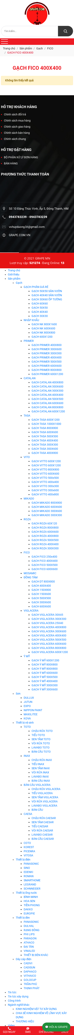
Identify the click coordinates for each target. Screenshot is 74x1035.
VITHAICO (30, 975)
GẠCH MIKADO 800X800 (47, 502)
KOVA (27, 718)
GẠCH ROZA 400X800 (45, 535)
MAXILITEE (30, 714)
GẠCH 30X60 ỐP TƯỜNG (47, 299)
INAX (27, 755)
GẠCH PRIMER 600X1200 (47, 374)
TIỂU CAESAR (40, 826)
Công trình (14, 1000)
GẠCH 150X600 (41, 594)
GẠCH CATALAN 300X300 (47, 390)
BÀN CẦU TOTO (41, 751)
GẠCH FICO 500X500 (45, 565)
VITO (27, 457)
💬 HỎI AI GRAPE (56, 1026)
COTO (27, 843)
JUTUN (28, 701)
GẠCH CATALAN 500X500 (47, 399)
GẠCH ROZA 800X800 (45, 527)
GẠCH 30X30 (40, 316)
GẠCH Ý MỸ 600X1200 (45, 660)
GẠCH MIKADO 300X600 (47, 511)
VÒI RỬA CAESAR (42, 830)
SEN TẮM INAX (41, 768)
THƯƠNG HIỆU (25, 1021)
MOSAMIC (30, 573)
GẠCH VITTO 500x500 (45, 477)
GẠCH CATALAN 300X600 (47, 386)
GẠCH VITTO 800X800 (45, 469)
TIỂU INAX (38, 764)
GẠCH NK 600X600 (43, 328)
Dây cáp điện (23, 959)
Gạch (19, 282)
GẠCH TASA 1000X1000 (46, 423)
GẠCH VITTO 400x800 (45, 494)
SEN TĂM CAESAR (43, 822)
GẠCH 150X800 (41, 589)
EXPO (27, 706)
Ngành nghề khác (18, 1004)
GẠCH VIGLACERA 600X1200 (50, 652)
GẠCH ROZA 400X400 (45, 544)
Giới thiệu (13, 274)
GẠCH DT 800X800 (43, 581)
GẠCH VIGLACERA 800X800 (49, 647)
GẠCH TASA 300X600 (45, 448)
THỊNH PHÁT (31, 988)
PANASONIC (31, 863)
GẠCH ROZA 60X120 (44, 523)
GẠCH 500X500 (41, 598)
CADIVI (28, 963)
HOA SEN (29, 901)
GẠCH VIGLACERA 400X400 (49, 635)
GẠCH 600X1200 (42, 336)
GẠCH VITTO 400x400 (45, 482)
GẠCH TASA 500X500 (45, 436)
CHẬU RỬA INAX (42, 760)
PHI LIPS (29, 934)
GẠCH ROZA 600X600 (45, 531)
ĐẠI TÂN (29, 946)
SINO (27, 867)
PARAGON (30, 938)
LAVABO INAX (40, 776)
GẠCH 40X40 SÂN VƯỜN (47, 295)
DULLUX (29, 697)
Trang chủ (14, 270)
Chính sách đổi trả (13, 114)
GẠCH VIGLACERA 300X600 (49, 631)
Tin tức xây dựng (18, 996)
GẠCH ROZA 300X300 (45, 548)
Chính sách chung (13, 138)
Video (11, 1025)
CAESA (28, 813)
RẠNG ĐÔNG (31, 930)
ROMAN (29, 876)
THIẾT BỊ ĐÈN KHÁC (36, 955)
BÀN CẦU (37, 809)
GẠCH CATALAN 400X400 (47, 394)
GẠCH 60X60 (40, 303)
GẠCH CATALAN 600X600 (47, 403)
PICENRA (29, 851)
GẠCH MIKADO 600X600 (47, 506)
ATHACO (29, 942)
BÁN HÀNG (9, 163)
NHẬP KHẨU (31, 320)
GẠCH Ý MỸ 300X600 (45, 689)
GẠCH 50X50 (40, 307)
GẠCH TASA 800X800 (45, 428)
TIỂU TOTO (38, 735)
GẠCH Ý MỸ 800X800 (45, 664)
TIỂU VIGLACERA (42, 793)
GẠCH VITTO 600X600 (45, 473)
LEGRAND (30, 884)
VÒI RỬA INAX (40, 772)
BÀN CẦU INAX (41, 780)
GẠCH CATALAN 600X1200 (48, 411)
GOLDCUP (30, 979)
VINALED (29, 950)
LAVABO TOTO (41, 747)
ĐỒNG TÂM (30, 577)
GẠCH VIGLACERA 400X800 (49, 627)
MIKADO (29, 498)
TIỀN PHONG (32, 905)
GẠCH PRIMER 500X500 (47, 361)
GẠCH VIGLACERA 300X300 (49, 618)
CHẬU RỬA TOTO (42, 730)
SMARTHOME (32, 880)
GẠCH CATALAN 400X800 (47, 382)
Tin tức (12, 992)
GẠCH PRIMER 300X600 (47, 349)
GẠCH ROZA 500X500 (45, 540)
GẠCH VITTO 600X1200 (46, 461)
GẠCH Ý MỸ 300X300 (45, 685)
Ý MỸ (27, 656)
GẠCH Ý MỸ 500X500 (45, 677)
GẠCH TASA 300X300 (45, 444)
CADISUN (29, 967)
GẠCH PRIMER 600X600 (47, 365)
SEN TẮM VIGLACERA (45, 797)
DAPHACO (30, 971)
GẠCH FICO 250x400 (44, 556)
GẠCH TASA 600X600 (45, 432)
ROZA (27, 519)
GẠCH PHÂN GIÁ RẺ (36, 286)
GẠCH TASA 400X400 (45, 440)
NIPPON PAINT (33, 710)
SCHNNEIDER (32, 888)
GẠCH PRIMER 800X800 (47, 369)
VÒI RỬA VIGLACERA (45, 801)
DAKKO (28, 909)
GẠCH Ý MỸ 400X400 (45, 681)
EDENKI (28, 872)
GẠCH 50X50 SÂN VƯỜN (47, 291)
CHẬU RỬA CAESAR (44, 818)
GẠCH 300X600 (41, 602)
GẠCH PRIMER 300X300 (47, 353)
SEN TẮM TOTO (41, 739)
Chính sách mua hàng (16, 120)
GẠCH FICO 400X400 (45, 560)
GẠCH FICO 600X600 (45, 569)
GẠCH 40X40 (40, 311)
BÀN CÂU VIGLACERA (37, 784)
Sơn (18, 693)
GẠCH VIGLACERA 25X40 (47, 623)
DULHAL (29, 926)
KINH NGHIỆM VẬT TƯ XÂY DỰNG (36, 1008)
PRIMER (29, 340)
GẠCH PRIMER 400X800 (47, 345)
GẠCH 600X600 (41, 606)
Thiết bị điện (23, 859)
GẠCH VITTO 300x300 (45, 486)
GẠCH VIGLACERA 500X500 (49, 639)
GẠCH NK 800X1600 (44, 324)
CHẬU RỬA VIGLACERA (46, 789)
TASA (27, 415)
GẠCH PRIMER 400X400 (47, 357)
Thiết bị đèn (23, 917)
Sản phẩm (14, 278)
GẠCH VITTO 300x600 (45, 490)
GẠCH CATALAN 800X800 (47, 407)
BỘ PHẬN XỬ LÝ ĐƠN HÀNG (19, 157)
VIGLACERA (31, 610)
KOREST (29, 847)
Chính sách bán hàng (15, 132)
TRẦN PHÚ (30, 984)
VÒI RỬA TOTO (41, 743)
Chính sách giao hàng (15, 126)
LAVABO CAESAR (42, 834)
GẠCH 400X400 (41, 585)
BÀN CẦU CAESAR (43, 838)
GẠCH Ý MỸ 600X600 (45, 672)
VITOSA (28, 855)
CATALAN (30, 378)
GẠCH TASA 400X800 (45, 452)
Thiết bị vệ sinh (25, 722)
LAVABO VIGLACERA (44, 805)
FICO (27, 552)
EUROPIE (29, 913)
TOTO (27, 726)
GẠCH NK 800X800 (43, 332)
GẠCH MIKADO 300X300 (47, 515)
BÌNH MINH (31, 896)
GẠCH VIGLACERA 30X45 (47, 614)
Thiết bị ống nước (26, 892)
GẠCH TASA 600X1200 (46, 419)
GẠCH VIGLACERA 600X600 (49, 643)
